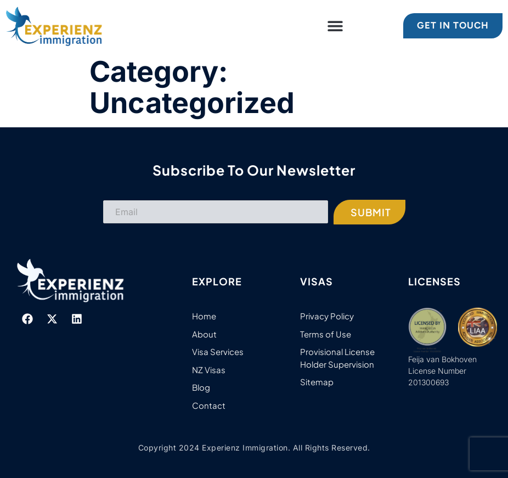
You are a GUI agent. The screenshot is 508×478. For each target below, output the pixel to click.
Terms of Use (325, 334)
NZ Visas (208, 369)
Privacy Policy (327, 316)
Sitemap (317, 381)
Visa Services (218, 351)
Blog (201, 387)
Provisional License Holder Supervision (337, 357)
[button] (335, 25)
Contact (208, 405)
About (204, 334)
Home (204, 316)
